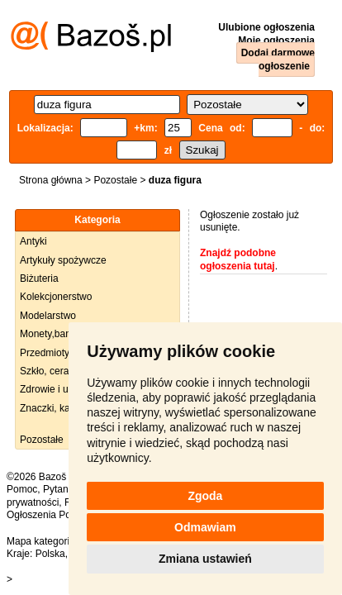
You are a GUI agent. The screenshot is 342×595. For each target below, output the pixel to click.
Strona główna (51, 180)
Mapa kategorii (39, 541)
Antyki (33, 241)
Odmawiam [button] (205, 527)
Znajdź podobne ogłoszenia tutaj (238, 259)
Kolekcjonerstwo (56, 296)
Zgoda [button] (205, 495)
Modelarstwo (48, 315)
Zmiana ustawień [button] (205, 558)
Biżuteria (39, 278)
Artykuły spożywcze (63, 260)
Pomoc (22, 489)
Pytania (59, 489)
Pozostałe (115, 180)
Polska (50, 553)
